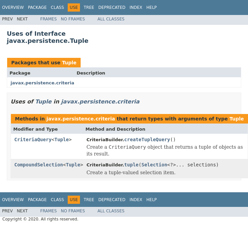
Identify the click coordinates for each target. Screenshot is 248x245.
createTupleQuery (147, 139)
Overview (13, 7)
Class (57, 7)
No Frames (73, 19)
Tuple (69, 62)
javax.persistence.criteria (42, 82)
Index (136, 7)
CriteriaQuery (33, 139)
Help (151, 7)
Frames (48, 19)
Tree (89, 7)
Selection (154, 164)
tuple (131, 164)
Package (37, 7)
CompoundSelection (38, 164)
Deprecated (112, 7)
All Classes (111, 19)
